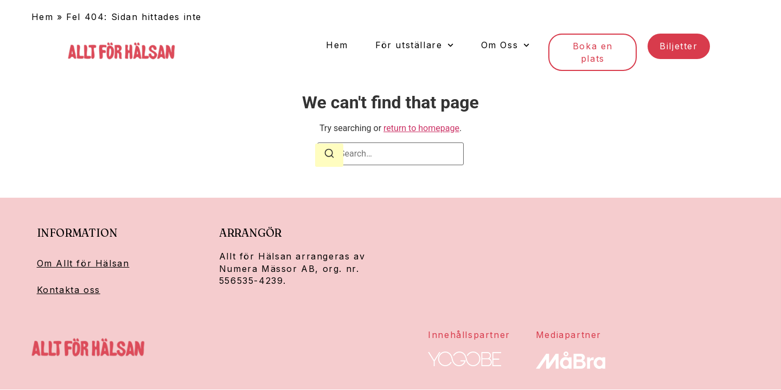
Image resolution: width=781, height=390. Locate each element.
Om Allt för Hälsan (83, 263)
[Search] (329, 155)
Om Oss (505, 45)
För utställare (414, 45)
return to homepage (421, 128)
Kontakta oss (68, 289)
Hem (42, 16)
